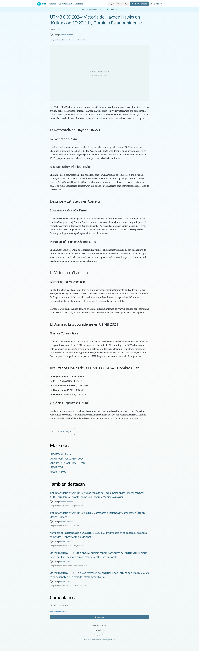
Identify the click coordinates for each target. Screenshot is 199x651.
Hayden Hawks (58, 471)
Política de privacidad (107, 639)
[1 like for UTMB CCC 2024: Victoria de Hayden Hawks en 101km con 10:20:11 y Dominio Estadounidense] (54, 34)
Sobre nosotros (99, 635)
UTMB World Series (60, 454)
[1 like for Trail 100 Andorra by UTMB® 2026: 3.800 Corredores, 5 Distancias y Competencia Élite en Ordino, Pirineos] (54, 521)
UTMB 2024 (56, 467)
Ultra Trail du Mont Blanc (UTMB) (67, 463)
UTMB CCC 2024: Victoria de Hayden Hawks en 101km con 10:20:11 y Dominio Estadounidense (96, 20)
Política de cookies (91, 639)
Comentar (99, 617)
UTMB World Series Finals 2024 (66, 458)
